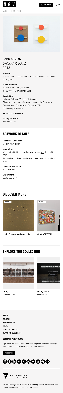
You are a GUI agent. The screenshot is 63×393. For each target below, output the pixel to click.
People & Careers (10, 329)
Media (5, 326)
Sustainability (9, 322)
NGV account (39, 346)
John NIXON (12, 59)
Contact (6, 319)
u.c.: (42, 152)
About (5, 315)
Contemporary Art (11, 178)
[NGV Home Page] (9, 4)
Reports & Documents (12, 333)
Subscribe (9, 353)
